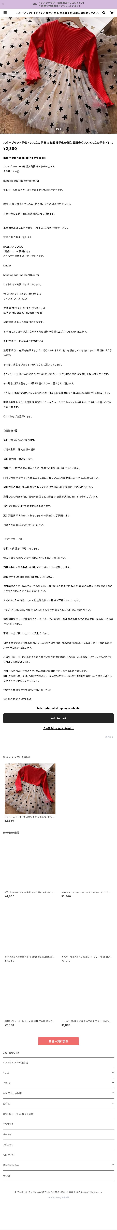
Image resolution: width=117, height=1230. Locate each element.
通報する (109, 737)
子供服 (6, 1083)
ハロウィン (8, 1155)
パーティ (7, 1134)
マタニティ (8, 1144)
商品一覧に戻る (58, 1041)
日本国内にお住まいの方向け (58, 728)
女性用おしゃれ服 (12, 1093)
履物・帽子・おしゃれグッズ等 (18, 1113)
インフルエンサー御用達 (15, 1062)
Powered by (58, 1197)
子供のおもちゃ (11, 1165)
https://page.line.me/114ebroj (21, 180)
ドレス (6, 1072)
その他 (6, 1175)
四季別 (6, 1103)
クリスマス (8, 1124)
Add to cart (58, 718)
